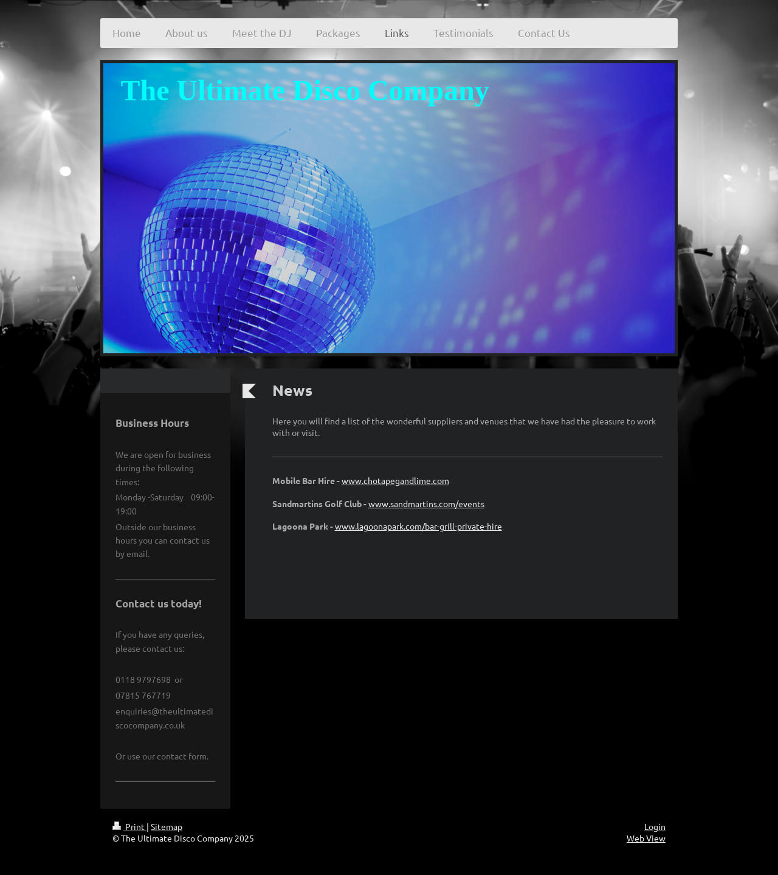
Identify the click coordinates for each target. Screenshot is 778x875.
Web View (646, 837)
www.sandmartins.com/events (426, 503)
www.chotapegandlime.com (395, 480)
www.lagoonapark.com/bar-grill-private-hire (418, 526)
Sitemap (166, 826)
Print (129, 826)
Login (655, 826)
